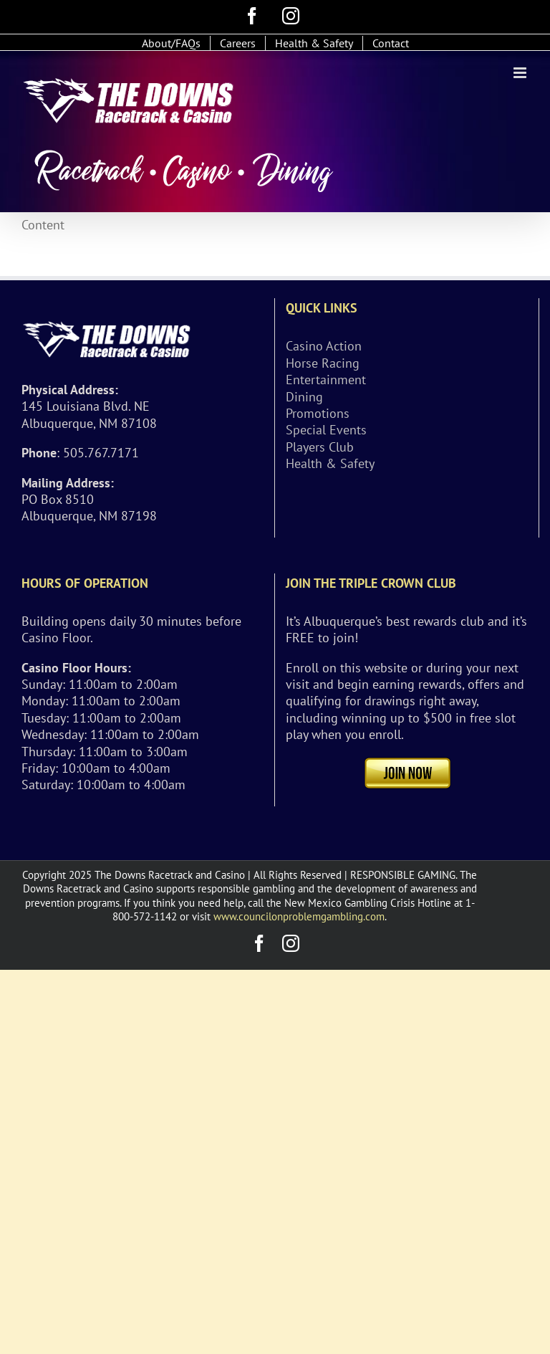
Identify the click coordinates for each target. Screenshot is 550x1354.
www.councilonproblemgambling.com (299, 916)
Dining (304, 396)
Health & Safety (330, 463)
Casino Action (324, 346)
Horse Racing (323, 363)
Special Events (326, 429)
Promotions (317, 413)
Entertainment (326, 379)
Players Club (320, 447)
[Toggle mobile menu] (521, 72)
